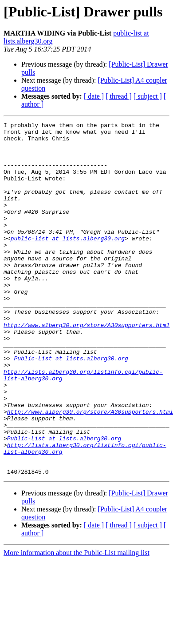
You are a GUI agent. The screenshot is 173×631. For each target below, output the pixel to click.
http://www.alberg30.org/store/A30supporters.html (86, 366)
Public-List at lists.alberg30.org (71, 406)
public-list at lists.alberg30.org (68, 262)
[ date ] (94, 96)
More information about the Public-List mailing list (76, 623)
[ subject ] (148, 96)
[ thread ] (119, 96)
